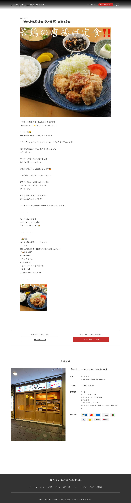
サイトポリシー (88, 500)
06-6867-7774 (90, 4)
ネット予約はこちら (105, 4)
